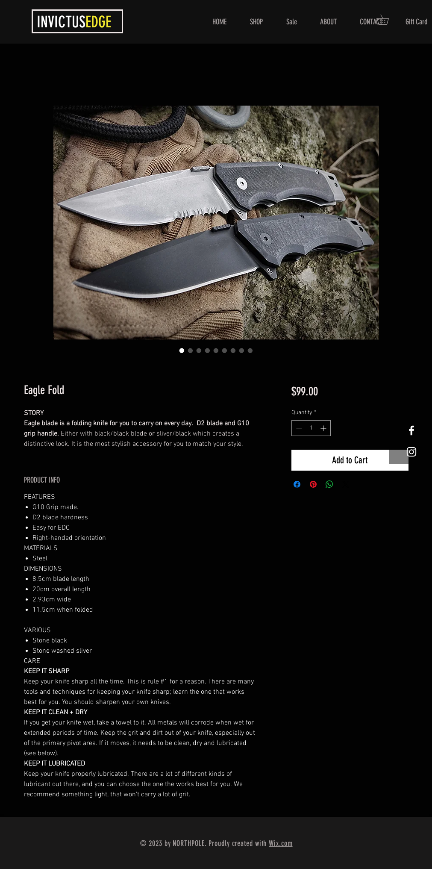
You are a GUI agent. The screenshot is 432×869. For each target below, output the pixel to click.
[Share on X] (346, 484)
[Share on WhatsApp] (329, 484)
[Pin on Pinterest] (313, 484)
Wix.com (280, 843)
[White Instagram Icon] (411, 451)
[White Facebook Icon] (411, 430)
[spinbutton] (311, 428)
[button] (387, 20)
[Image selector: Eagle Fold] (182, 350)
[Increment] (324, 428)
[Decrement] (298, 428)
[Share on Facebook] (297, 484)
